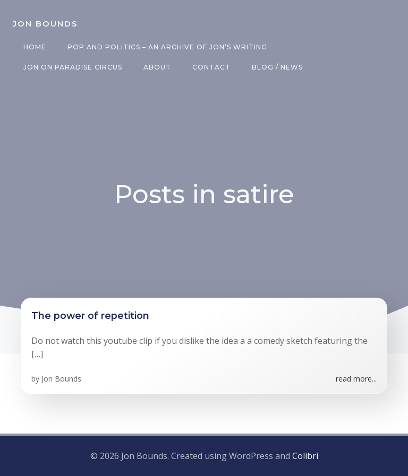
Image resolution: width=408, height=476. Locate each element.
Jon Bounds (61, 379)
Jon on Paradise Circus (72, 67)
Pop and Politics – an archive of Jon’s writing (167, 47)
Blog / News (277, 67)
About (157, 67)
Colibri (305, 456)
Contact (211, 67)
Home (34, 47)
